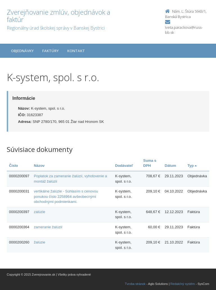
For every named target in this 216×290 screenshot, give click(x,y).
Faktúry (50, 50)
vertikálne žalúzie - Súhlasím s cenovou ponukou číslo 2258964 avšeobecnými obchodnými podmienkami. (66, 196)
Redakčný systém (182, 283)
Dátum (170, 165)
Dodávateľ (124, 165)
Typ (192, 165)
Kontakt (76, 50)
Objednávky (22, 50)
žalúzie (39, 242)
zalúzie (39, 212)
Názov (39, 165)
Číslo (13, 165)
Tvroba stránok (135, 283)
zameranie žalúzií (48, 227)
